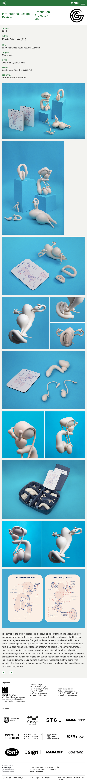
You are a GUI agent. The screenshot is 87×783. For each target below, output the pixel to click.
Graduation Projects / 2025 (42, 15)
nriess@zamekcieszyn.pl (67, 695)
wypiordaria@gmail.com (13, 62)
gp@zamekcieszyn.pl (17, 701)
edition (5, 28)
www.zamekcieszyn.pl (38, 695)
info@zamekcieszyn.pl (38, 693)
